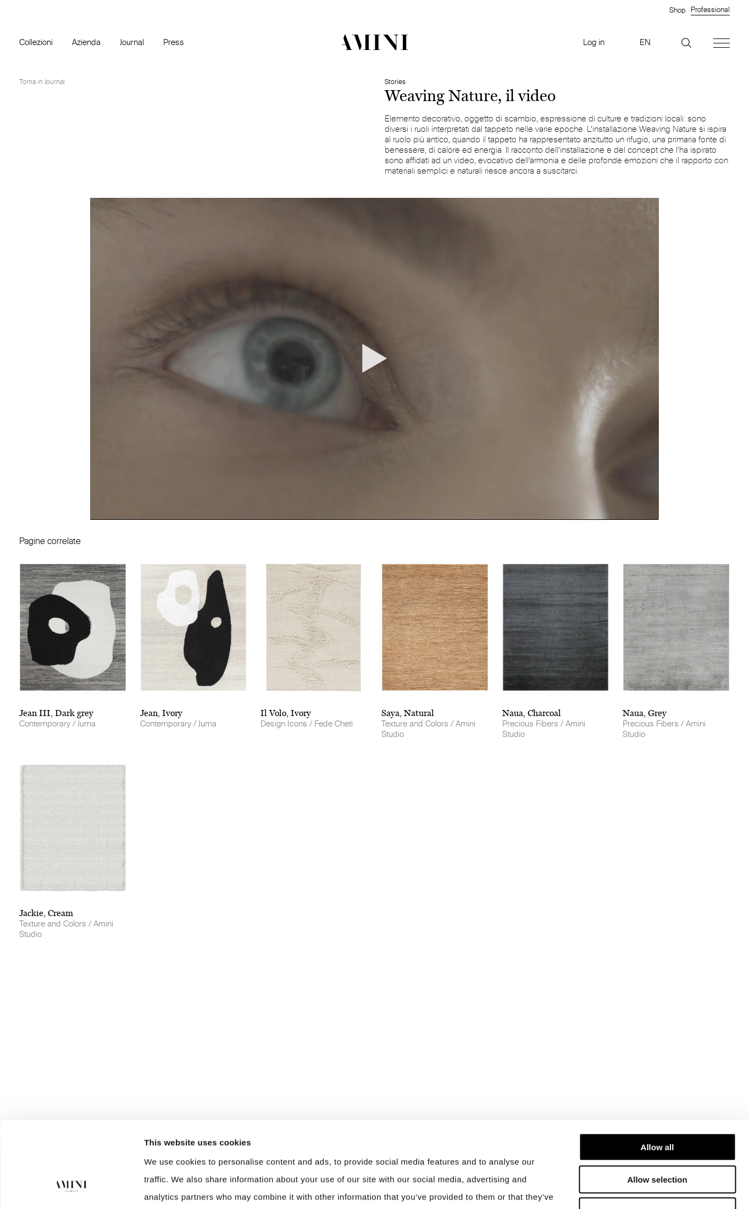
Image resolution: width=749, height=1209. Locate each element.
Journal (132, 42)
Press (173, 42)
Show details (576, 1187)
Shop (677, 9)
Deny (657, 1137)
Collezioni (36, 42)
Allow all (657, 1073)
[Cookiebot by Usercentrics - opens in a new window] (71, 1187)
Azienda (86, 42)
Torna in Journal (42, 81)
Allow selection (657, 1105)
